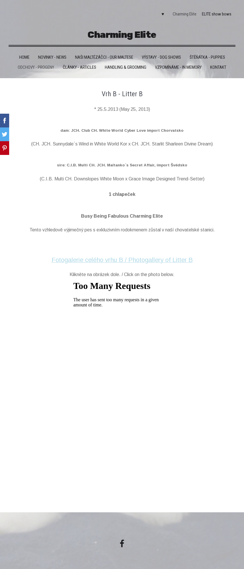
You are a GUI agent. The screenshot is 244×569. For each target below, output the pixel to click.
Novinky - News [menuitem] (52, 55)
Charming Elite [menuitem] (184, 13)
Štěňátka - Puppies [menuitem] (207, 55)
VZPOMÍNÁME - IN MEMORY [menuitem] (178, 65)
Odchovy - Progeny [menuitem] (36, 65)
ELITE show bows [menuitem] (216, 13)
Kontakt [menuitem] (218, 65)
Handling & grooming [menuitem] (125, 65)
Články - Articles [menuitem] (79, 65)
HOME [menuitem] (24, 55)
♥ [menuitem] (161, 13)
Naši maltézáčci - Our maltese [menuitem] (104, 55)
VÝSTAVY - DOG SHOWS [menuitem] (161, 55)
